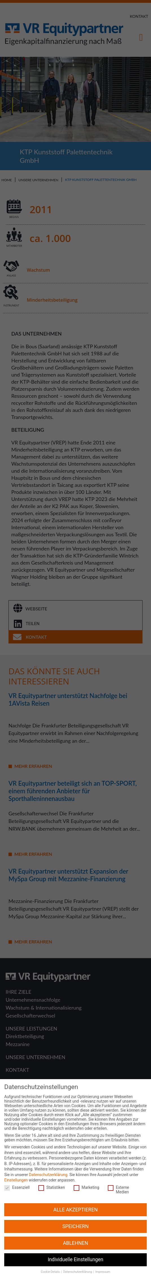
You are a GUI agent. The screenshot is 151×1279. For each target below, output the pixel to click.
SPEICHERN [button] (75, 1217)
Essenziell (16, 1178)
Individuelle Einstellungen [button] (75, 1250)
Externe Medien (120, 1180)
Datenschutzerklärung (48, 1165)
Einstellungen (16, 1171)
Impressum (102, 1263)
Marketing (86, 1178)
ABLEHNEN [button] (75, 1234)
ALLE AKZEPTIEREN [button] (75, 1200)
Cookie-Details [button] (51, 1263)
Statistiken (51, 1178)
